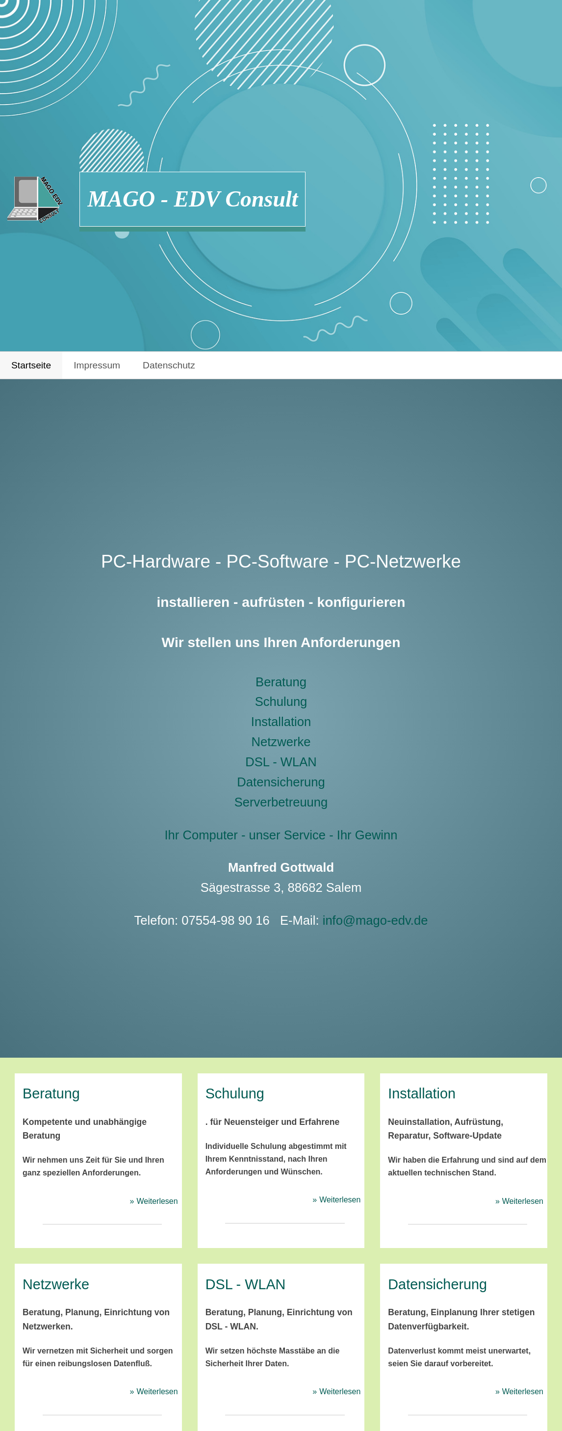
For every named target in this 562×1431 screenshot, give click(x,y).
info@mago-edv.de (375, 920)
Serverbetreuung (281, 802)
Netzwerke (281, 742)
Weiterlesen (157, 1201)
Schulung (281, 701)
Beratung (281, 682)
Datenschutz (169, 365)
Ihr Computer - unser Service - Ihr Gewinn (280, 835)
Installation (281, 722)
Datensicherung (281, 782)
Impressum (97, 365)
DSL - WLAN (281, 762)
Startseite (31, 365)
